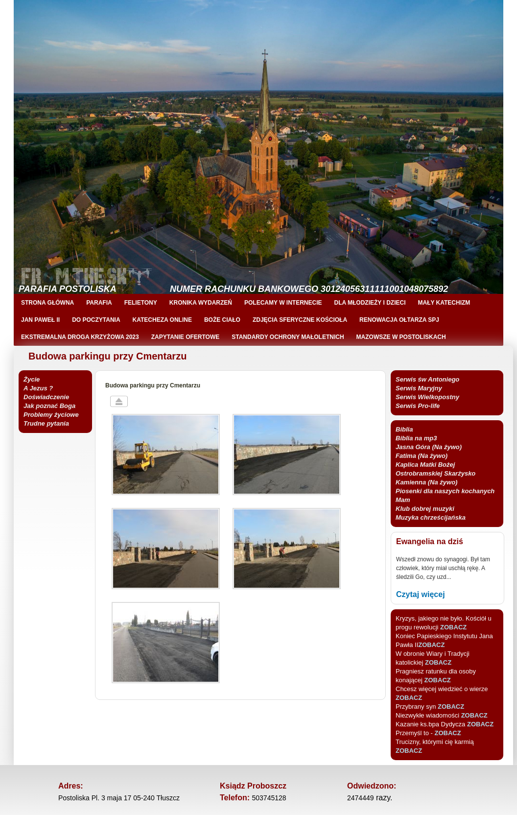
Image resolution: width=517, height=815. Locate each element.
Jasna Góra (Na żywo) (429, 447)
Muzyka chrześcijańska (431, 517)
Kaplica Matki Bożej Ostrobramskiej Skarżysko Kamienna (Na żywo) (435, 473)
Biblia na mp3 (416, 438)
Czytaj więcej (420, 594)
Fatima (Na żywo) (421, 455)
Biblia (404, 429)
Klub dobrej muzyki (425, 508)
